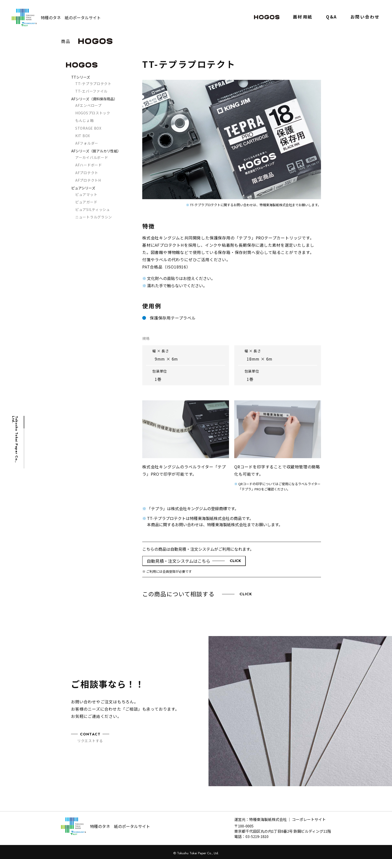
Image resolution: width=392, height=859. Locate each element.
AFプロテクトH (88, 180)
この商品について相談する (197, 594)
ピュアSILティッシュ (92, 209)
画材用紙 (302, 17)
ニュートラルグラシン (93, 217)
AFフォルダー (86, 143)
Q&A (331, 17)
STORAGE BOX (88, 128)
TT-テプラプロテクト (93, 83)
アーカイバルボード (91, 157)
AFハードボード (88, 165)
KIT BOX (82, 135)
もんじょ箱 (84, 120)
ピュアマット (86, 194)
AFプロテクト (86, 172)
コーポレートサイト (309, 819)
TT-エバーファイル (91, 91)
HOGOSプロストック (92, 113)
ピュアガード (86, 202)
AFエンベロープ (88, 105)
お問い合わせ (365, 17)
